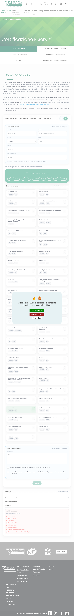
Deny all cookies (37, 314)
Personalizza (37, 318)
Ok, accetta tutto (37, 310)
